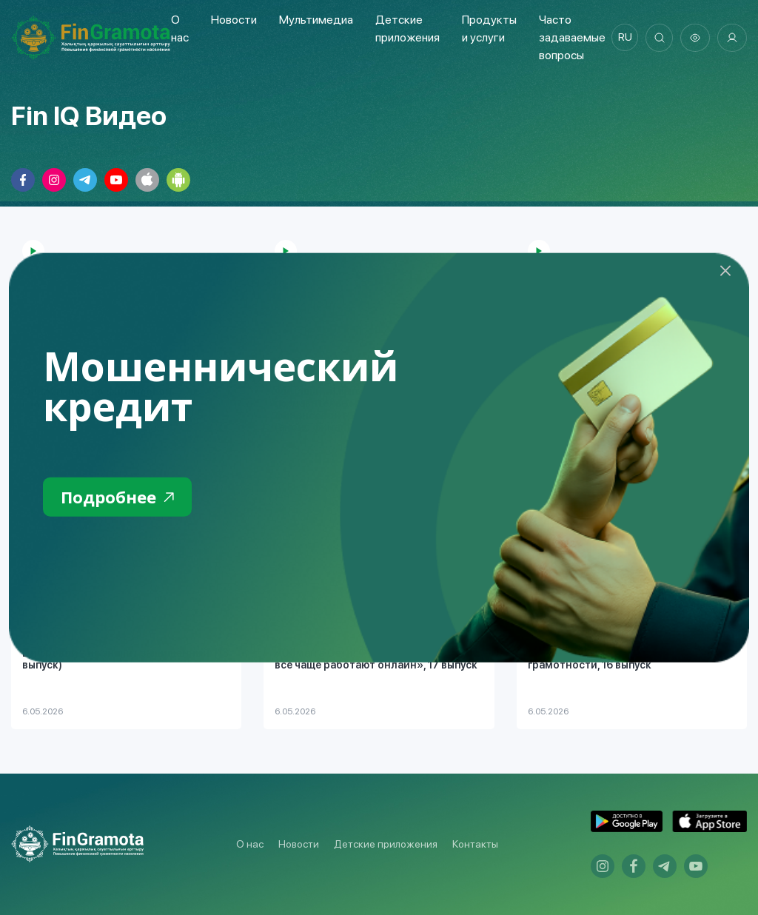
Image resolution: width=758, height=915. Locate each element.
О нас (250, 844)
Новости (233, 20)
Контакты (475, 844)
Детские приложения (385, 844)
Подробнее (121, 498)
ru (621, 38)
